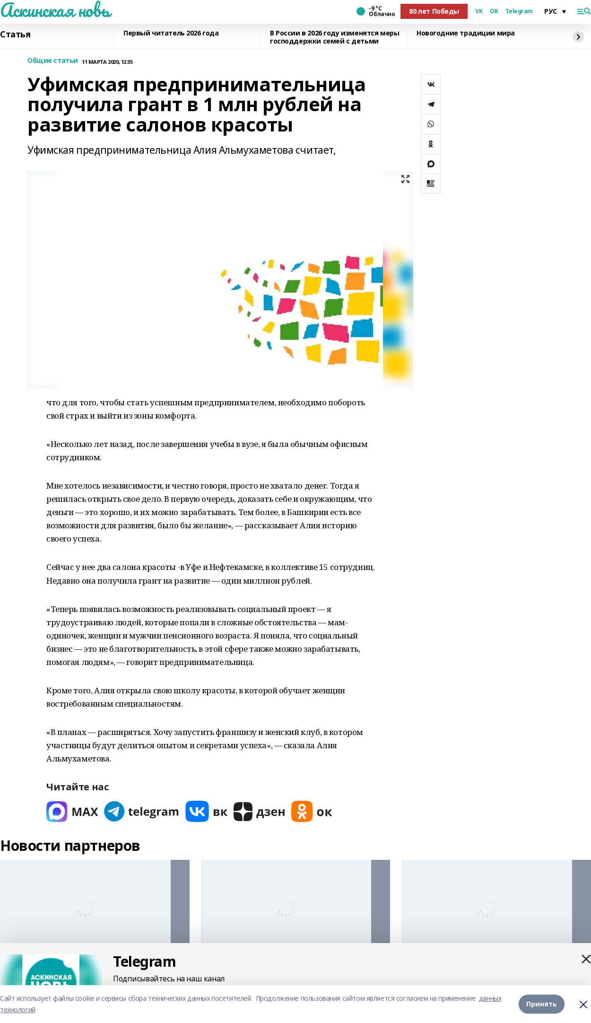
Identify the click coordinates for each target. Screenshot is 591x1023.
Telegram (519, 11)
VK (478, 11)
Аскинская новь (54, 9)
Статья (15, 34)
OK (494, 11)
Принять (541, 1003)
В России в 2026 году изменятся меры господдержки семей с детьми (334, 37)
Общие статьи (52, 61)
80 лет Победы (434, 11)
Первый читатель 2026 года (171, 33)
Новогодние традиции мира (466, 33)
